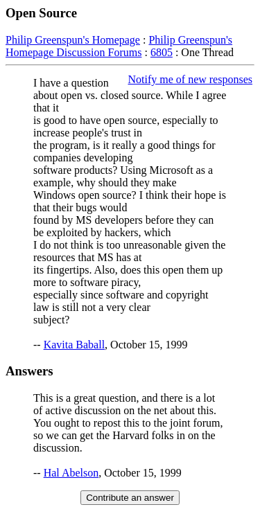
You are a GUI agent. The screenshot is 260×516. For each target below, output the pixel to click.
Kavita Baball (74, 344)
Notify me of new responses (190, 79)
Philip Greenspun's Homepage (73, 40)
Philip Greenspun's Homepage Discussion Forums (119, 46)
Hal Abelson (71, 473)
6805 (161, 52)
